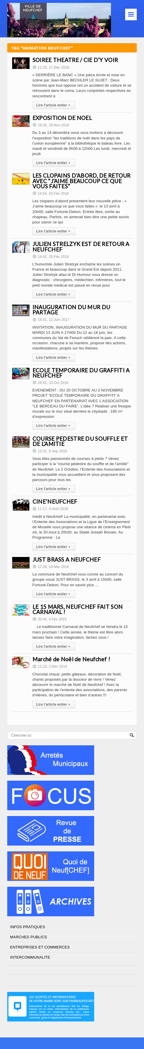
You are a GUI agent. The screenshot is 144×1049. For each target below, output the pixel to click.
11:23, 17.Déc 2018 (50, 67)
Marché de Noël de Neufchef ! (71, 659)
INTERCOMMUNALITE (30, 957)
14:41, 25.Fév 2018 (50, 257)
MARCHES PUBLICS (28, 937)
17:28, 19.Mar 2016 (50, 567)
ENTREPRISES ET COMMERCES (40, 947)
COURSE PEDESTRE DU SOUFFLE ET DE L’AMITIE (80, 441)
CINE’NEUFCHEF (54, 501)
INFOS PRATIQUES (27, 927)
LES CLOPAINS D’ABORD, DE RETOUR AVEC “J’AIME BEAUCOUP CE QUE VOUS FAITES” (81, 180)
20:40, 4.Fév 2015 (49, 619)
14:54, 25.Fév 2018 (50, 194)
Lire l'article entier (54, 105)
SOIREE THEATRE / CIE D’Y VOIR (75, 60)
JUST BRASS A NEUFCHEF (66, 559)
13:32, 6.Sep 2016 (49, 451)
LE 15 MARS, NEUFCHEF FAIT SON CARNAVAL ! (77, 609)
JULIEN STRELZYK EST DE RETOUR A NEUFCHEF (81, 246)
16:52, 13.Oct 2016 (50, 383)
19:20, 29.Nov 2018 (50, 125)
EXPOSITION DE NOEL (62, 117)
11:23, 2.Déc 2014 (49, 666)
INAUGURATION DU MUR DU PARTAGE (71, 310)
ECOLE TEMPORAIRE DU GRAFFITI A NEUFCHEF (81, 373)
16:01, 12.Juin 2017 (51, 320)
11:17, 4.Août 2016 (50, 509)
